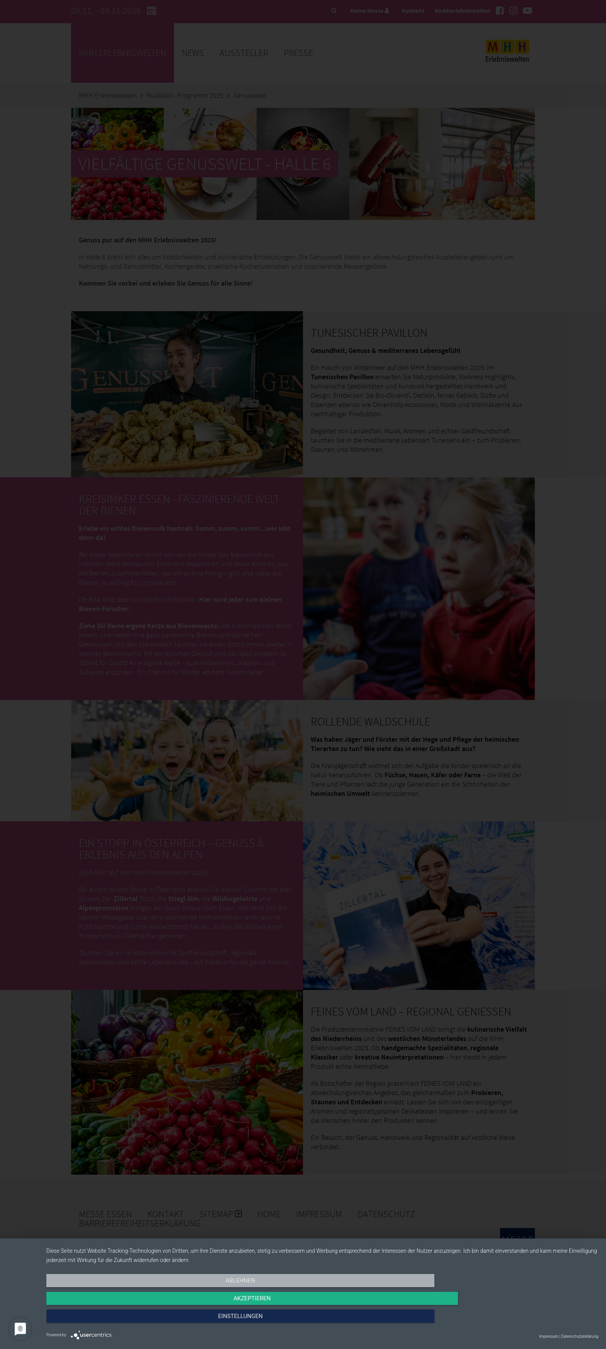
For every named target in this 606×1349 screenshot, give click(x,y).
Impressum (548, 1336)
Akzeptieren (322, 1320)
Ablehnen (129, 1320)
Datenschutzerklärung (579, 1336)
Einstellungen (515, 1320)
